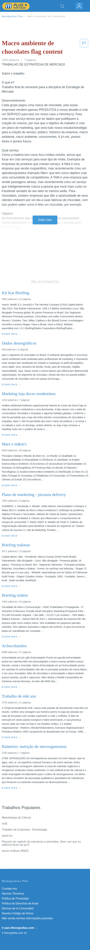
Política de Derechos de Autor (20, 903)
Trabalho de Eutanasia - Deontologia (24, 829)
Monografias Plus (12, 16)
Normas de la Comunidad (17, 908)
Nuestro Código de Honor (17, 913)
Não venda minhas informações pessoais (27, 918)
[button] (84, 48)
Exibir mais (45, 219)
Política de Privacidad (15, 898)
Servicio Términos (13, 893)
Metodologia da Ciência (16, 817)
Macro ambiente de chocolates (46, 16)
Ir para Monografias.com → (20, 927)
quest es (7, 835)
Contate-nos (9, 888)
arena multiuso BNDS (15, 850)
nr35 (4, 823)
